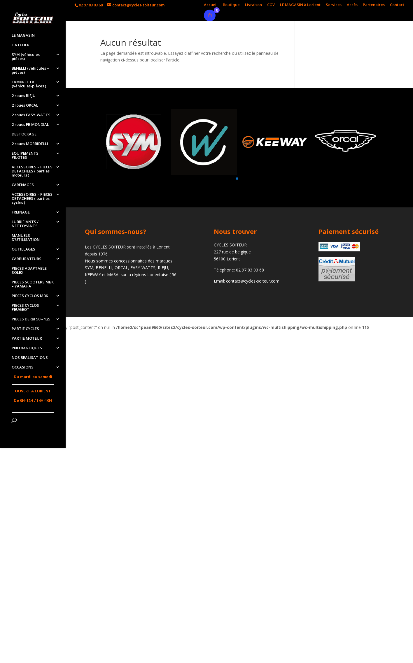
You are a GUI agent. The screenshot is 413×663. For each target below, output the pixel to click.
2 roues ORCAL (25, 105)
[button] (237, 178)
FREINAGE (21, 212)
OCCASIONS (23, 367)
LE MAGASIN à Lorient (300, 5)
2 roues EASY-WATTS (31, 115)
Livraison (253, 5)
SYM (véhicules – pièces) (27, 56)
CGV (271, 5)
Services (334, 5)
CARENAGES (23, 185)
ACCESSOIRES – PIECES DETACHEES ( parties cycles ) (32, 198)
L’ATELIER (20, 45)
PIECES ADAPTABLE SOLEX (29, 270)
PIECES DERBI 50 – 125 (31, 319)
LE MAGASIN (23, 35)
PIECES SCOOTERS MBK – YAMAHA (33, 284)
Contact (397, 5)
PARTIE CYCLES (25, 329)
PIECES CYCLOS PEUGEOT (25, 307)
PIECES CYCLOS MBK (30, 296)
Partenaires (374, 5)
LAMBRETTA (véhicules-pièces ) (29, 84)
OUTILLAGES (23, 249)
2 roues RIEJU (24, 96)
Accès (352, 5)
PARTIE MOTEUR (27, 338)
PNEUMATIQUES (27, 348)
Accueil (211, 5)
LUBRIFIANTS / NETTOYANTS (25, 224)
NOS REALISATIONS (30, 357)
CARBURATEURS (26, 259)
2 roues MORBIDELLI (30, 144)
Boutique (231, 5)
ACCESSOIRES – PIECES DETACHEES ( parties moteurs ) (32, 171)
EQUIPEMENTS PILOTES (25, 155)
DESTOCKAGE (24, 134)
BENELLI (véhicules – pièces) (30, 70)
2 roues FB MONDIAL (30, 124)
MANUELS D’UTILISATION (26, 237)
